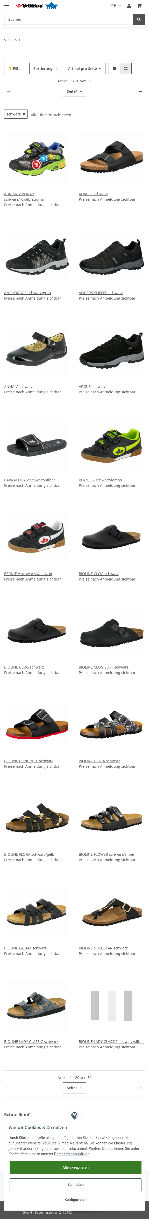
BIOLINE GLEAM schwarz (25, 948)
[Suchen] (68, 19)
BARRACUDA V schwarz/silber (29, 479)
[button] (129, 6)
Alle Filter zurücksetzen (51, 114)
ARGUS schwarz (92, 386)
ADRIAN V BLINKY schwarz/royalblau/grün (25, 196)
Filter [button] (15, 68)
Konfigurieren (76, 1200)
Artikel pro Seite (82, 68)
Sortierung (42, 68)
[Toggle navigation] (6, 3)
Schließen (75, 1184)
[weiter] (140, 91)
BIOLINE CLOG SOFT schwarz (104, 667)
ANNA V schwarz (18, 386)
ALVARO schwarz (93, 193)
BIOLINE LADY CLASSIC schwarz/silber (111, 1041)
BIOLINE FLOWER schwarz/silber (106, 854)
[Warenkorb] (139, 6)
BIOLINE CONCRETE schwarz (28, 760)
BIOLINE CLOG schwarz (99, 573)
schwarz (15, 114)
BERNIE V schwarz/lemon (100, 479)
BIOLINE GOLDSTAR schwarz (103, 948)
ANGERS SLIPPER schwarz (101, 292)
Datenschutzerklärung (71, 1154)
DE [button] (113, 6)
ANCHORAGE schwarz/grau (27, 292)
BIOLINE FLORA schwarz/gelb (29, 854)
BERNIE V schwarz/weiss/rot (28, 573)
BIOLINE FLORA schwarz (99, 760)
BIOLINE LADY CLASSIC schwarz (31, 1041)
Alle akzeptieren (75, 1167)
